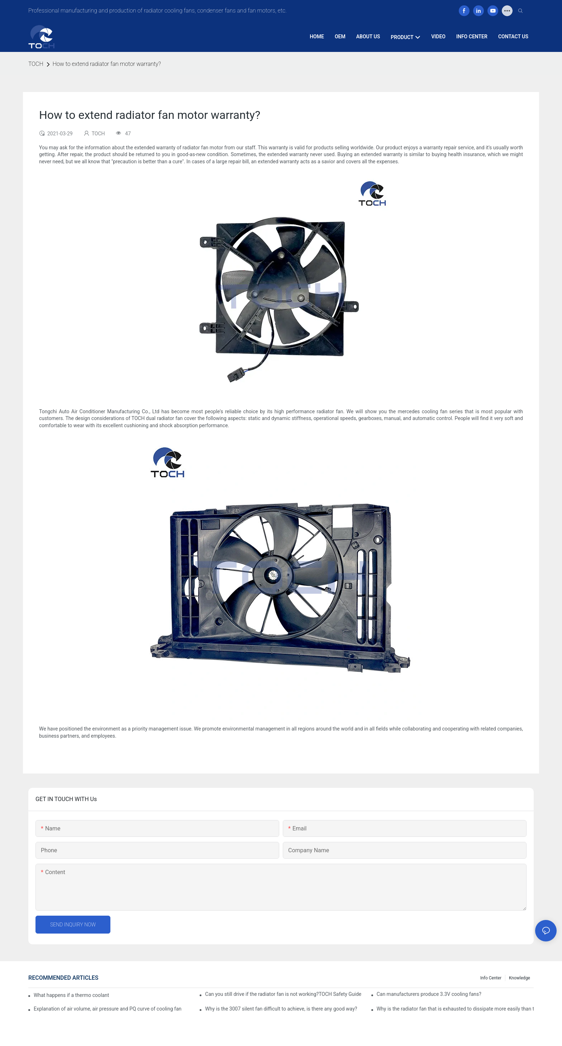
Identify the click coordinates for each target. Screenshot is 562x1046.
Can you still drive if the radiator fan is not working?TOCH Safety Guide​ (283, 994)
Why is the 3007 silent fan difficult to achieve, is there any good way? (281, 1009)
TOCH (35, 64)
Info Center (490, 977)
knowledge (519, 977)
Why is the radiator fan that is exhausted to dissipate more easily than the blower (455, 1009)
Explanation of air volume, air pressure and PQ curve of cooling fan (107, 1009)
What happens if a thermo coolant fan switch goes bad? (72, 995)
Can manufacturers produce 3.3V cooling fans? (429, 994)
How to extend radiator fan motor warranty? (107, 64)
